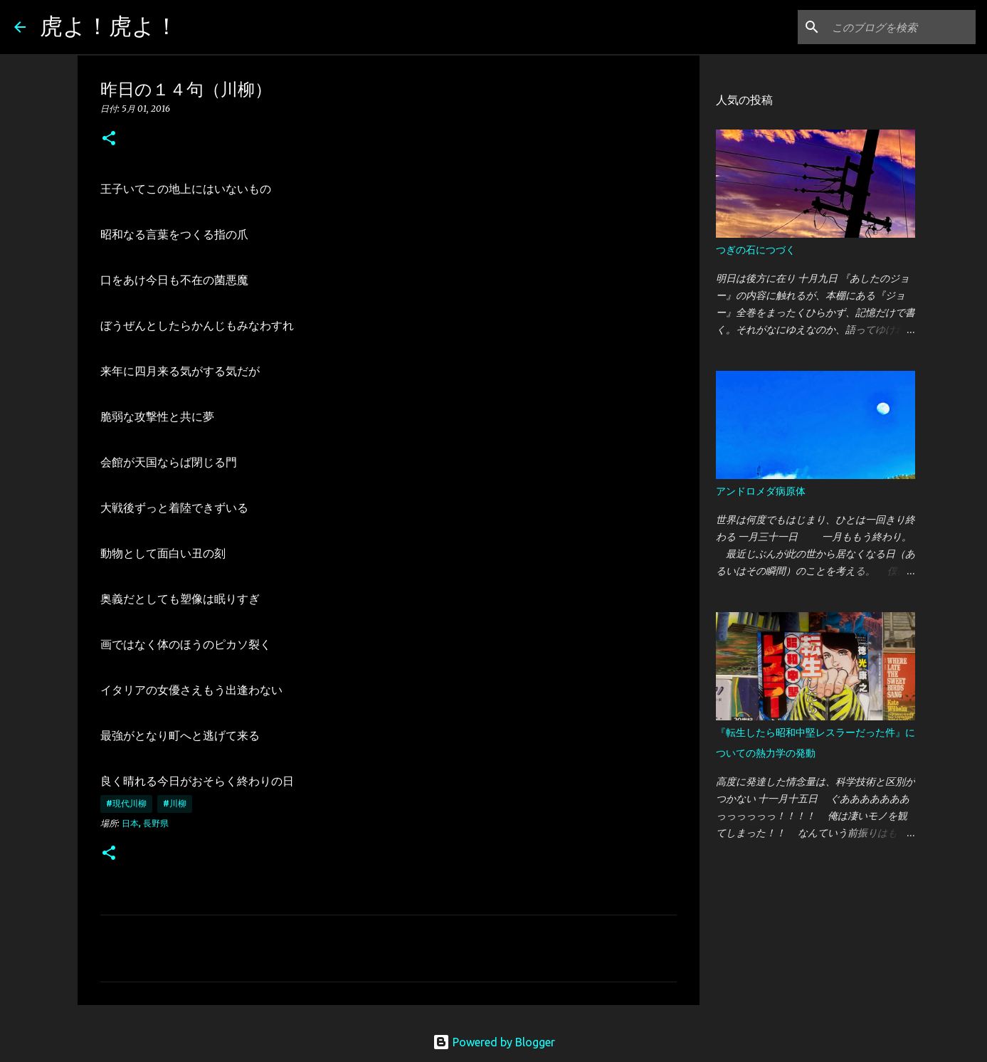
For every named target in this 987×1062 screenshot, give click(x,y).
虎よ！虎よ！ (109, 25)
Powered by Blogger (494, 1042)
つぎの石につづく (756, 250)
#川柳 (174, 803)
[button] (108, 139)
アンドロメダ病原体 (761, 491)
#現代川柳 (126, 803)
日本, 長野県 (145, 823)
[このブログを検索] (901, 27)
